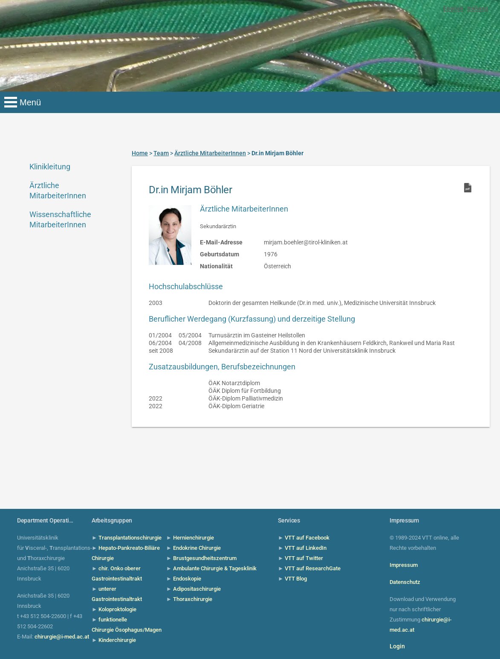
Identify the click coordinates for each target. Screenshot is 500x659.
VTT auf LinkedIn (306, 548)
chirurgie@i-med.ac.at (62, 636)
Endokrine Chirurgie (197, 548)
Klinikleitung (49, 166)
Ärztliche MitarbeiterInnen (57, 190)
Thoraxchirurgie (192, 599)
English (453, 8)
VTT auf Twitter (304, 558)
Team (161, 153)
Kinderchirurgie (117, 640)
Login (397, 646)
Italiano (477, 8)
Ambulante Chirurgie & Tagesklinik (215, 568)
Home (140, 153)
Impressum (404, 565)
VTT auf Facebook (307, 537)
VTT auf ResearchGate (313, 568)
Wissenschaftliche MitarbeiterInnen (60, 219)
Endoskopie (187, 578)
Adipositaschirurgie (197, 589)
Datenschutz (405, 582)
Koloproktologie (117, 609)
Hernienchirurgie (193, 537)
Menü (30, 102)
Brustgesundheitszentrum (205, 558)
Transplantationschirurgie (130, 537)
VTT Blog (296, 578)
